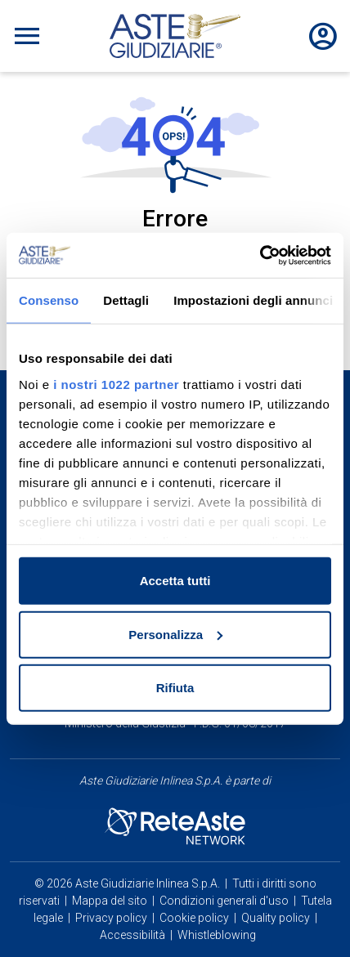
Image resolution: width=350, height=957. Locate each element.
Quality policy (275, 917)
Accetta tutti (175, 581)
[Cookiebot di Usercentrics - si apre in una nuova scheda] (259, 255)
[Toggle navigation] (27, 36)
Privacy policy (111, 917)
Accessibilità (132, 934)
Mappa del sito (109, 900)
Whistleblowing (216, 934)
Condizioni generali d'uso (224, 900)
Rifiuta (175, 688)
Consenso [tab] (49, 300)
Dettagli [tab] (126, 300)
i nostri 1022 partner (116, 384)
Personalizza (175, 634)
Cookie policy (194, 917)
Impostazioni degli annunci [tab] (253, 300)
